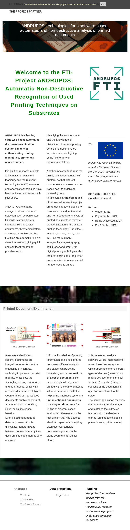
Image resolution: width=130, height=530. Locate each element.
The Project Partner (25, 11)
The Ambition (27, 499)
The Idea (25, 495)
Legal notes (62, 495)
